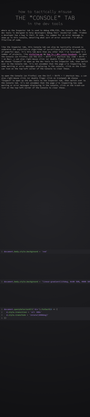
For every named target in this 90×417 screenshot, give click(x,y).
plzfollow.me (35, 54)
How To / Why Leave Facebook (62, 54)
